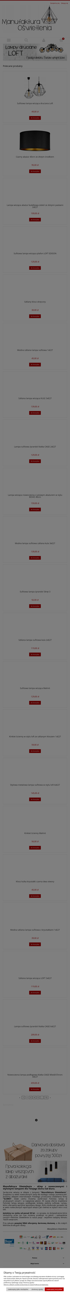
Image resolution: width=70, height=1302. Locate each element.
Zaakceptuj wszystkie (54, 1289)
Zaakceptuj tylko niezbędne (18, 1289)
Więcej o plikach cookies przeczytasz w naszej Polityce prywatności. (26, 1285)
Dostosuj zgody (37, 1289)
